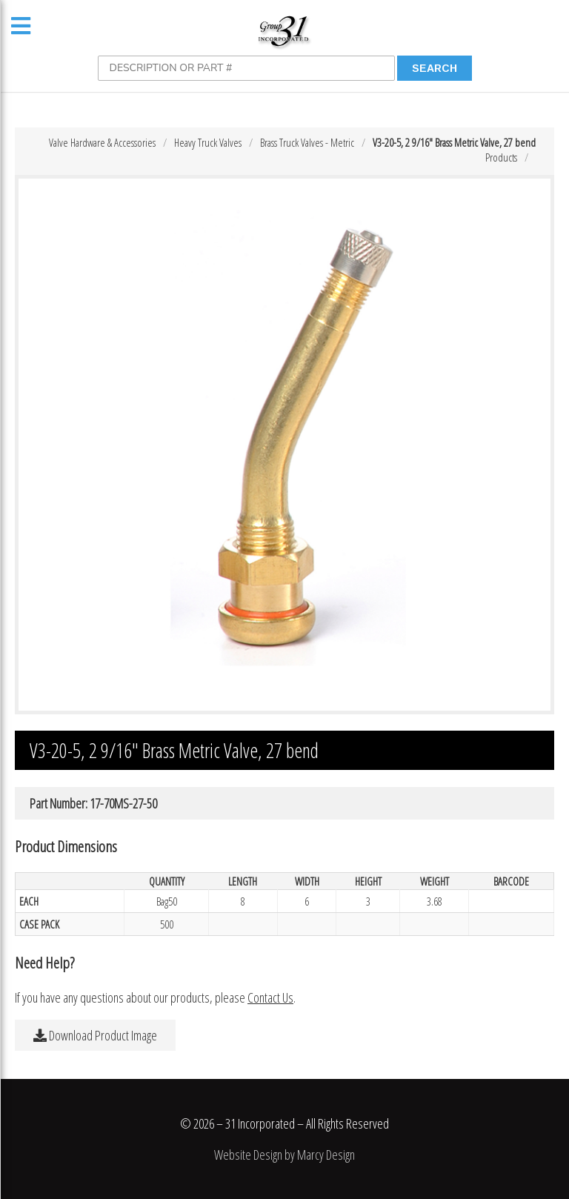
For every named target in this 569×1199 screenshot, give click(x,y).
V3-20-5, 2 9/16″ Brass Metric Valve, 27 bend (454, 142)
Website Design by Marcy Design (284, 1154)
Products (501, 157)
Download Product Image (95, 1035)
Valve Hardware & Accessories (102, 142)
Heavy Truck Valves (208, 142)
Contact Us (270, 997)
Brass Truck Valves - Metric (307, 142)
